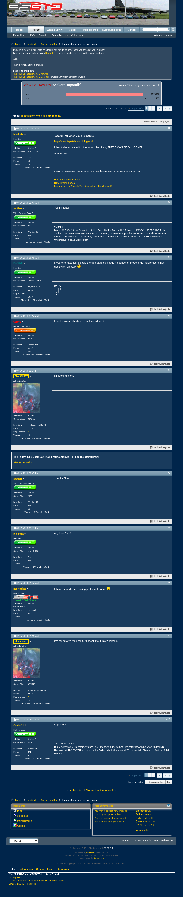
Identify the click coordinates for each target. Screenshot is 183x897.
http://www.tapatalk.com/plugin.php (74, 141)
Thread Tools (150, 121)
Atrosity (27, 462)
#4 (169, 315)
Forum (36, 29)
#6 (169, 472)
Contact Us (126, 840)
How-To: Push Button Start (68, 179)
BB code (140, 810)
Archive (165, 840)
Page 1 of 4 (137, 108)
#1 (169, 128)
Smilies (140, 814)
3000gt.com (15, 877)
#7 (169, 527)
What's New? (54, 29)
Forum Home (19, 35)
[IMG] (139, 817)
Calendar (43, 35)
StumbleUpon (24, 820)
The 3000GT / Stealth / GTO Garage (30, 76)
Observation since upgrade (100, 790)
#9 (169, 635)
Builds (72, 29)
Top (168, 782)
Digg (19, 810)
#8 (169, 582)
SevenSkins (99, 858)
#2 (169, 202)
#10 (168, 719)
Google (21, 825)
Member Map (90, 29)
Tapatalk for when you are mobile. (41, 115)
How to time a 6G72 (64, 182)
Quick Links (77, 35)
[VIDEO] (140, 821)
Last (167, 108)
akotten (18, 462)
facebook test (76, 790)
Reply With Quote (160, 196)
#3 (169, 257)
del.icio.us (22, 815)
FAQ (32, 35)
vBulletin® (91, 852)
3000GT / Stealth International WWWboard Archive (36, 880)
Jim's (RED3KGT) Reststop (22, 883)
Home (19, 29)
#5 (169, 370)
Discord (49, 53)
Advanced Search (163, 35)
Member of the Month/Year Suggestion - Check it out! (83, 185)
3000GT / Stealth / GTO (146, 840)
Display (163, 121)
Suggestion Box (49, 43)
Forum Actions (59, 35)
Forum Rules (143, 830)
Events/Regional (111, 29)
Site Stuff (31, 43)
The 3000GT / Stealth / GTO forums (30, 73)
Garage (132, 29)
